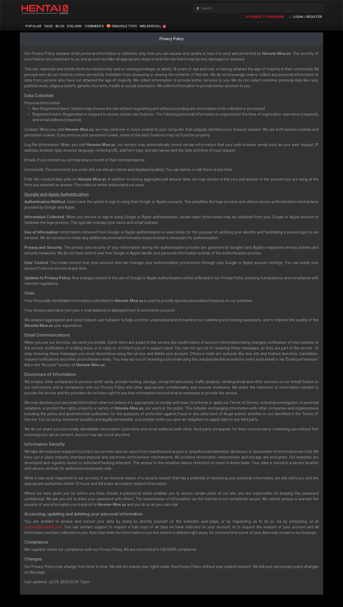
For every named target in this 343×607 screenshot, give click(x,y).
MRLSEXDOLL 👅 (153, 25)
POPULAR (30, 25)
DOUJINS (74, 25)
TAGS (48, 25)
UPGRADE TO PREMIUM (261, 15)
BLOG (59, 25)
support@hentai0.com (43, 526)
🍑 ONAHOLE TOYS (121, 25)
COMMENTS (94, 25)
